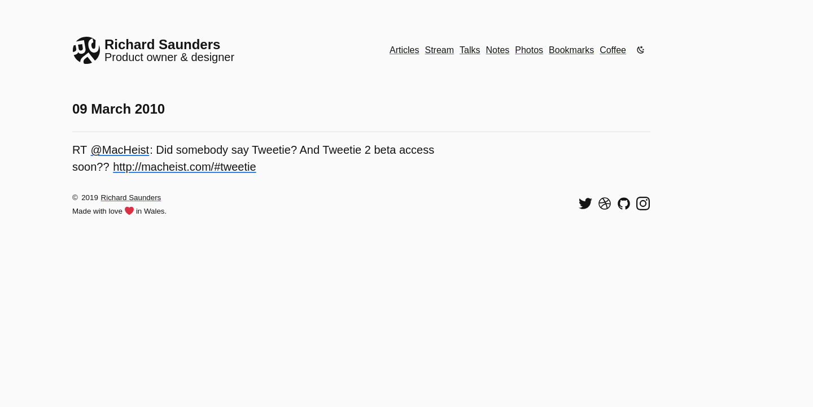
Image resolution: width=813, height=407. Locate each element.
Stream (439, 50)
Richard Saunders (131, 197)
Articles (404, 50)
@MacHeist (120, 150)
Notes (498, 50)
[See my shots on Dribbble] (604, 203)
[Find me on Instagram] (643, 203)
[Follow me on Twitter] (585, 203)
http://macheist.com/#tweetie (184, 167)
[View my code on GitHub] (624, 203)
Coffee (613, 50)
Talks (470, 50)
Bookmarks (571, 50)
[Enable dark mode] (640, 50)
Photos (529, 50)
